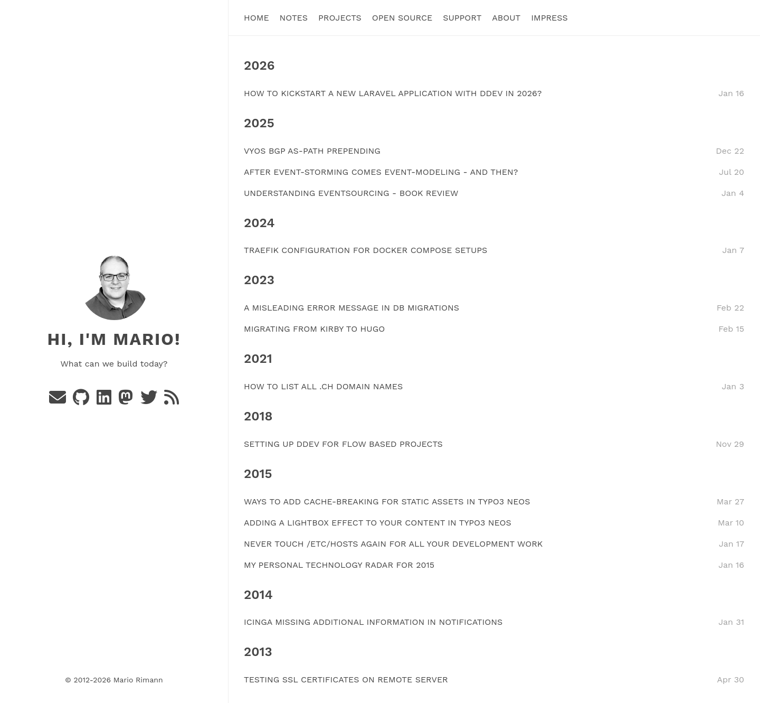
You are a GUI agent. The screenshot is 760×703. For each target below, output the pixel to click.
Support (462, 18)
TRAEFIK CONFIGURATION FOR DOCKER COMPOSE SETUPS (365, 250)
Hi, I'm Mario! (113, 339)
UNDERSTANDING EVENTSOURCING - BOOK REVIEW (351, 193)
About (506, 18)
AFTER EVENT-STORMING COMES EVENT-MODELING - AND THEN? (381, 171)
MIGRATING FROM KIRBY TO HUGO (314, 329)
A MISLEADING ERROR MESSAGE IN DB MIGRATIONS (351, 308)
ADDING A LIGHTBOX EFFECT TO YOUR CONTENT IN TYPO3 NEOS (377, 522)
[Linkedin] (105, 401)
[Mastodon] (127, 401)
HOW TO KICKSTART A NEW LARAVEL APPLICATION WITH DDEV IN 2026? (393, 93)
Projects (340, 18)
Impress (549, 18)
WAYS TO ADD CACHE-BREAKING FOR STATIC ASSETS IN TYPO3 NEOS (387, 501)
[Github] (82, 401)
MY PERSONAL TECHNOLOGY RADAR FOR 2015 (339, 564)
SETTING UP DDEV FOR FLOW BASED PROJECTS (343, 443)
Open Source (402, 18)
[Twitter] (150, 401)
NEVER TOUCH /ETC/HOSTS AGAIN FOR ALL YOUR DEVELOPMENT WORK (393, 543)
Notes (294, 18)
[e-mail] (59, 401)
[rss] (171, 401)
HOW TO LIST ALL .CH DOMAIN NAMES (323, 386)
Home (256, 18)
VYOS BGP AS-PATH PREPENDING (312, 150)
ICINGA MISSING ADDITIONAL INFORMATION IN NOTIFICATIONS (373, 622)
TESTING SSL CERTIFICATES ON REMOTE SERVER (346, 679)
